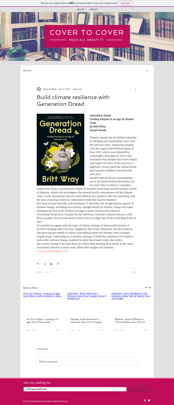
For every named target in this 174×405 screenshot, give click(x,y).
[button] (147, 70)
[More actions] (135, 89)
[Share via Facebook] (38, 264)
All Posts (27, 70)
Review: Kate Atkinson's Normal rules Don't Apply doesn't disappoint (86, 320)
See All (148, 287)
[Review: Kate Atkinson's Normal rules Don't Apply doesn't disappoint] (87, 304)
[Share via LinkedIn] (51, 264)
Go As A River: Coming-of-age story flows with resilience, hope (43, 320)
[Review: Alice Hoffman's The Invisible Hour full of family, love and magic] (131, 304)
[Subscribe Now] (140, 389)
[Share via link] (58, 264)
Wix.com (64, 401)
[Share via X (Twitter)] (44, 264)
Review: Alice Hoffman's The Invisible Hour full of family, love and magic (130, 320)
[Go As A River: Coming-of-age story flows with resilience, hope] (43, 304)
